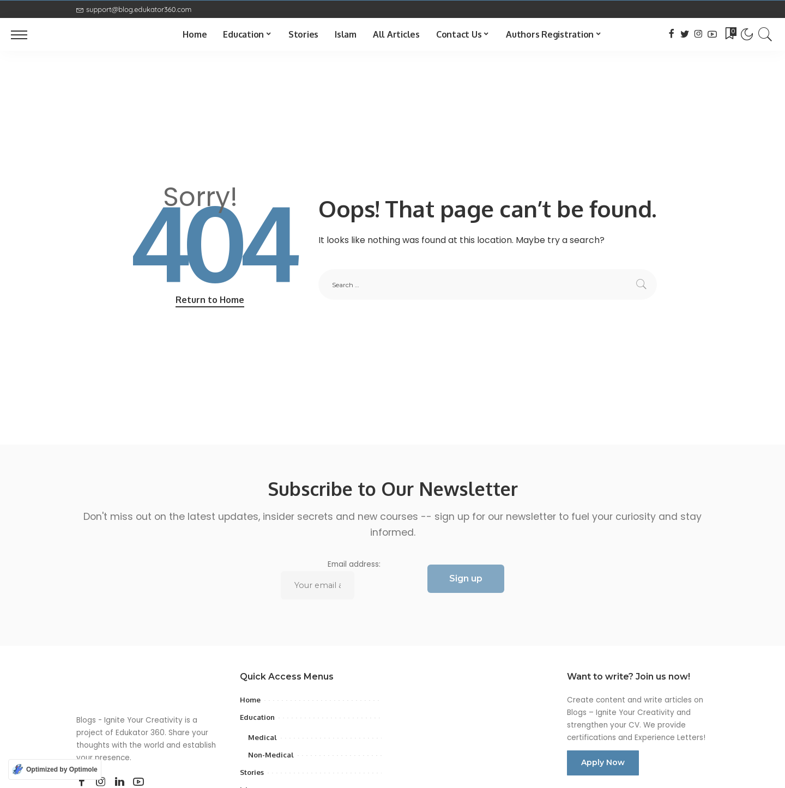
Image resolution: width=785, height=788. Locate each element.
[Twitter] (685, 34)
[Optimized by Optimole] (54, 769)
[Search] (765, 34)
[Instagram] (698, 34)
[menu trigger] (24, 34)
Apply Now (603, 762)
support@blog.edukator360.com (133, 9)
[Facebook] (671, 34)
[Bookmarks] (730, 34)
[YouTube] (712, 34)
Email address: (331, 579)
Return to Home (210, 299)
